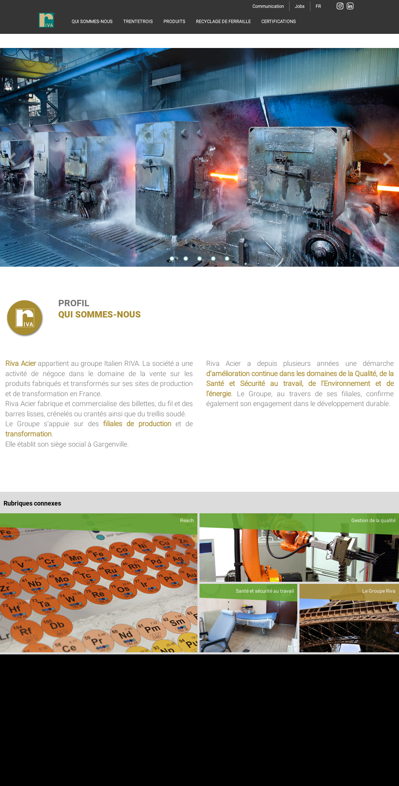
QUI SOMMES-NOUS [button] (92, 21)
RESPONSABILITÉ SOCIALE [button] (99, 39)
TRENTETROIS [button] (138, 21)
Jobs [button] (300, 6)
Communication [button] (268, 6)
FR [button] (318, 6)
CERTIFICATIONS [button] (278, 21)
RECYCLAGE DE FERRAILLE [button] (223, 21)
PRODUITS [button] (174, 21)
